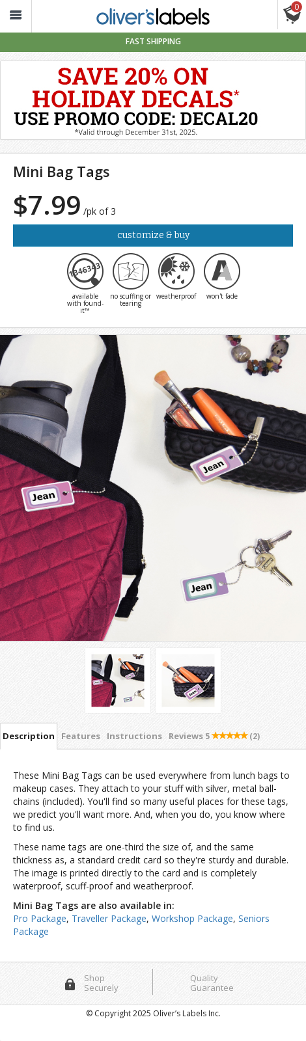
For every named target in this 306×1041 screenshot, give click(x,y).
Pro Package (39, 918)
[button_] (15, 16)
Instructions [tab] (134, 736)
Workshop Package (192, 918)
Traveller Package (109, 918)
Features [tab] (80, 736)
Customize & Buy (153, 235)
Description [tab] (29, 736)
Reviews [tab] (214, 736)
